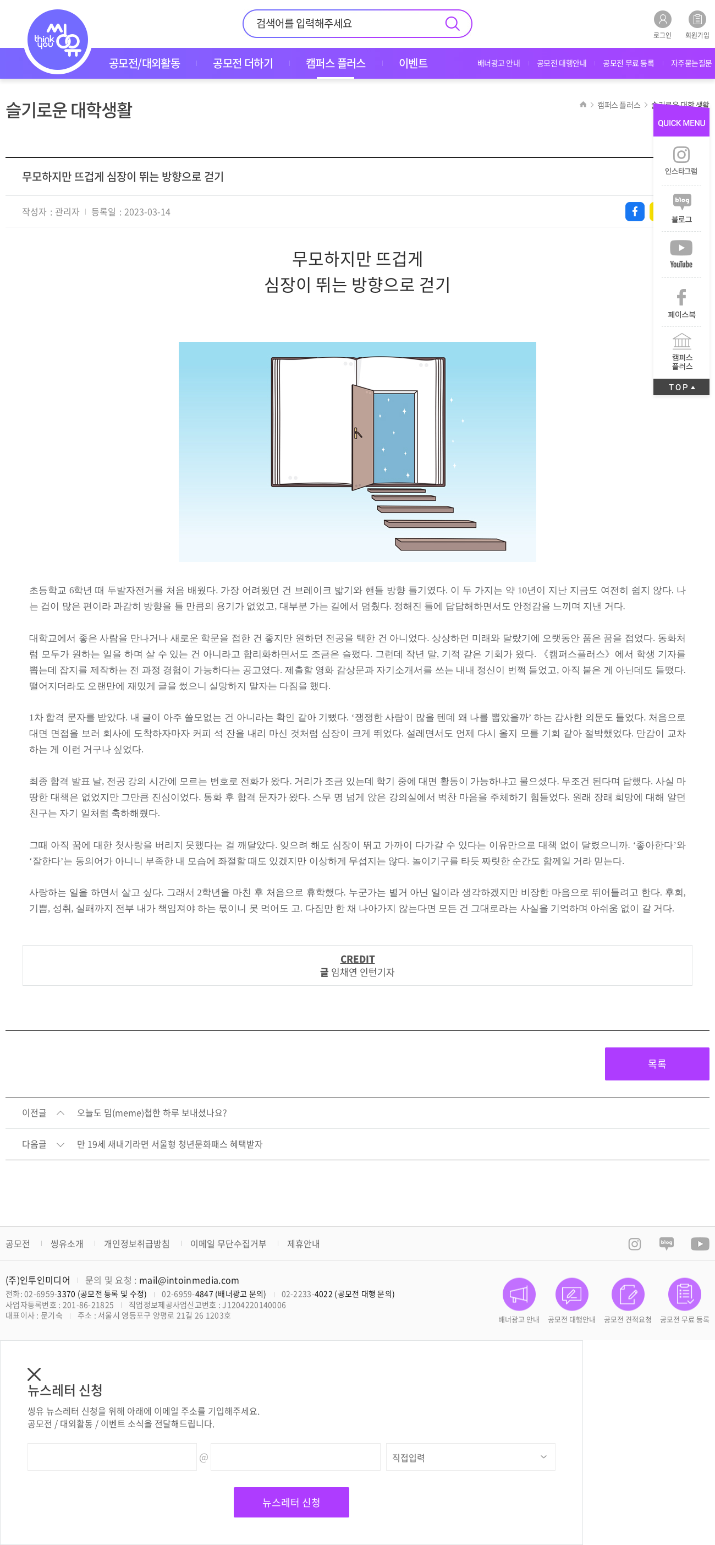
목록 (657, 1063)
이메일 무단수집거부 (228, 1243)
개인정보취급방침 (137, 1243)
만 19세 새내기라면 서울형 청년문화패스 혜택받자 (170, 1144)
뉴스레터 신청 (291, 1502)
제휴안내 (303, 1243)
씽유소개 (67, 1243)
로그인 (662, 24)
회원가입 (697, 24)
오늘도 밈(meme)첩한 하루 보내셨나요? (152, 1113)
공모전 (18, 1243)
